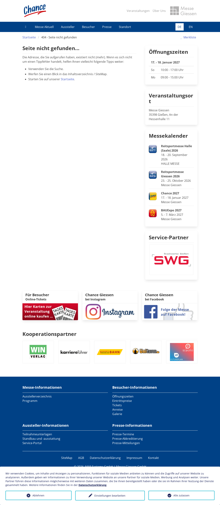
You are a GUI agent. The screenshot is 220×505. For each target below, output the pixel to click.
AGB (81, 458)
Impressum (134, 458)
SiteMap (66, 458)
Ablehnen (38, 495)
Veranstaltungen (138, 11)
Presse (107, 27)
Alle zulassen (181, 495)
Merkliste (187, 37)
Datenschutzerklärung (105, 458)
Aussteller (68, 27)
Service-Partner (169, 237)
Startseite (29, 37)
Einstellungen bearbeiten (109, 495)
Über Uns (159, 11)
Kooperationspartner (49, 333)
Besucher (88, 27)
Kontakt (153, 458)
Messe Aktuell (44, 27)
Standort (125, 27)
